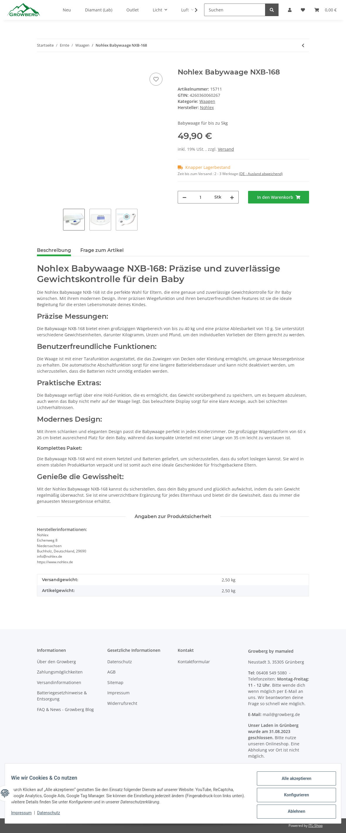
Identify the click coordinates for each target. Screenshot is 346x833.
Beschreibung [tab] (54, 250)
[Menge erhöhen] (231, 197)
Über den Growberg (56, 661)
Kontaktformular (194, 661)
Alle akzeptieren (293, 781)
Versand (226, 149)
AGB (111, 672)
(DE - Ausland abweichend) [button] (261, 173)
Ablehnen (293, 812)
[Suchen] (234, 10)
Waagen (207, 101)
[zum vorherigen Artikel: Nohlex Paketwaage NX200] (303, 45)
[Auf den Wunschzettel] (156, 79)
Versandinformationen (59, 682)
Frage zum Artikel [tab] (102, 250)
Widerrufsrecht (122, 703)
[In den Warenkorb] (41, 65)
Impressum (118, 692)
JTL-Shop (315, 825)
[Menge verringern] (184, 197)
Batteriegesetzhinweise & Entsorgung (62, 696)
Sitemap (115, 682)
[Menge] (200, 197)
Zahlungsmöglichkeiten (60, 672)
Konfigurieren (293, 797)
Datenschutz (119, 661)
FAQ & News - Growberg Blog (65, 709)
